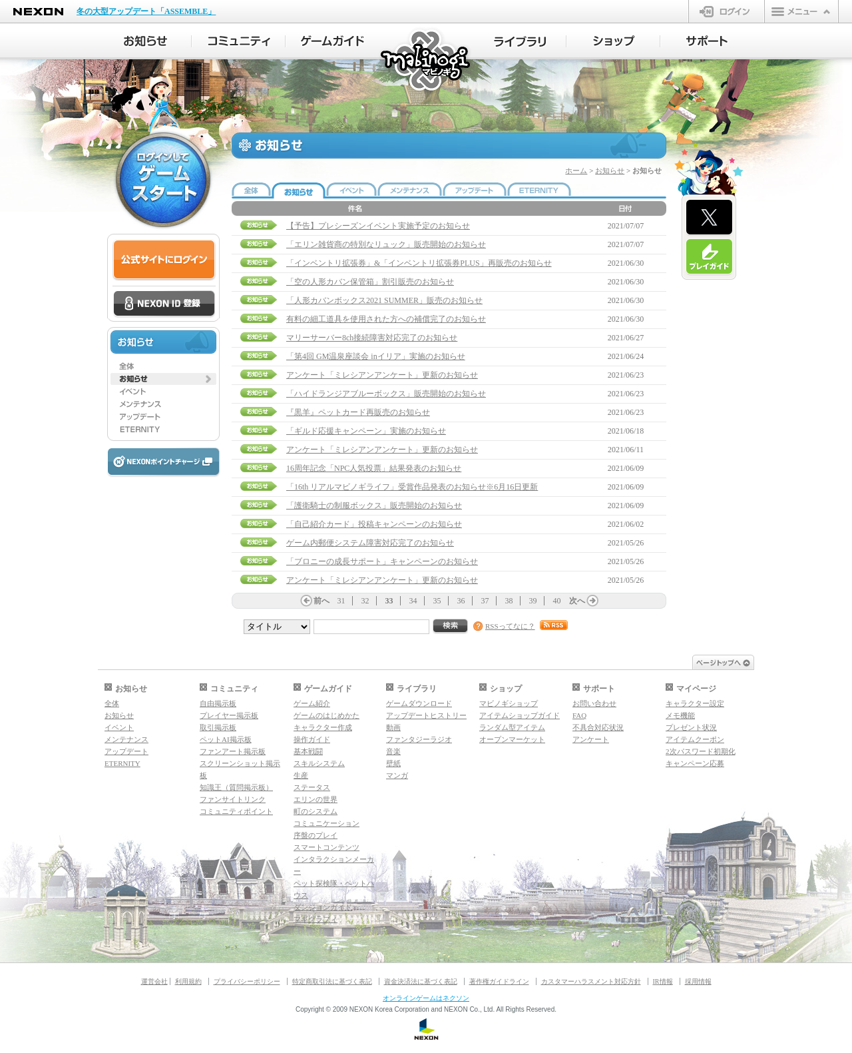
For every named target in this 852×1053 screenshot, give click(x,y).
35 (437, 600)
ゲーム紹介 (312, 703)
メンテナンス (126, 739)
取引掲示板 (218, 727)
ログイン (726, 11)
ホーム (576, 171)
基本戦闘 (308, 751)
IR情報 (663, 981)
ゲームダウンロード (419, 703)
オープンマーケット (512, 739)
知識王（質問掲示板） (236, 787)
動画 (393, 727)
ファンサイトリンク (233, 799)
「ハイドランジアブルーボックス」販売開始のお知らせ (386, 393)
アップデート (126, 751)
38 (509, 600)
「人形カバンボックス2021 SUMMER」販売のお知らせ (384, 300)
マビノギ (426, 61)
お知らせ (609, 171)
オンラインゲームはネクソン (426, 998)
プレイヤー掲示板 (229, 715)
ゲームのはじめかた (326, 715)
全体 (112, 703)
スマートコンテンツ (326, 847)
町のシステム (315, 811)
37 (485, 600)
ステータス (312, 787)
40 (557, 600)
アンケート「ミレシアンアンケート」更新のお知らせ (382, 375)
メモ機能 (680, 715)
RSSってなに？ (510, 626)
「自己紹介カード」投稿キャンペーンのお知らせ (374, 524)
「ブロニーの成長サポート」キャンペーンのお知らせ (382, 561)
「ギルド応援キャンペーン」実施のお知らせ (366, 431)
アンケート (590, 739)
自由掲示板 (218, 703)
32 (365, 600)
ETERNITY (122, 763)
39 (533, 600)
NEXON (38, 11)
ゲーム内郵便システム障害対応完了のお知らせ (370, 542)
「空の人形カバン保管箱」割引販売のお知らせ (370, 281)
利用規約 (188, 981)
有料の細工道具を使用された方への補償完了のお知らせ (386, 319)
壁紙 (393, 763)
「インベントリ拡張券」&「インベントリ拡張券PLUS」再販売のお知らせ (419, 263)
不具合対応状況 (598, 727)
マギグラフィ (315, 919)
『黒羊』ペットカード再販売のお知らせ (358, 412)
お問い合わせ (594, 703)
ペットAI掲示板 (226, 739)
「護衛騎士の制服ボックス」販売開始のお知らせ (374, 505)
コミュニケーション (326, 823)
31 (341, 600)
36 (461, 600)
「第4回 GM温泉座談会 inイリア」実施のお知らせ (375, 356)
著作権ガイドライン (499, 981)
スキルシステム (319, 763)
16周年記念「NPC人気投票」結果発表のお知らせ (373, 468)
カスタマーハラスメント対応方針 (591, 981)
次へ (577, 600)
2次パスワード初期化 (701, 751)
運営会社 (154, 981)
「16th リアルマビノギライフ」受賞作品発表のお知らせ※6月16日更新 (412, 487)
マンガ (397, 775)
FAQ (579, 715)
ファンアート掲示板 (233, 751)
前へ (321, 600)
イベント (119, 727)
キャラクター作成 (323, 727)
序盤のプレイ (315, 835)
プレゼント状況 (691, 727)
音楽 (393, 751)
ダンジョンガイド (323, 907)
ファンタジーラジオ (419, 739)
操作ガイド (312, 739)
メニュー (801, 11)
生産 (301, 775)
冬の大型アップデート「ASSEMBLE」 (146, 11)
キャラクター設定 (695, 703)
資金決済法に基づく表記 (420, 981)
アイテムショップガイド (519, 715)
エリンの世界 (315, 799)
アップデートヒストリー (426, 715)
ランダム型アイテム (512, 727)
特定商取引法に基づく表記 (332, 981)
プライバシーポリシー (247, 981)
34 (413, 600)
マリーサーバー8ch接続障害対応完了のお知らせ (371, 337)
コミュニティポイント (236, 811)
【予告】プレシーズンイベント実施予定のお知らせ (378, 225)
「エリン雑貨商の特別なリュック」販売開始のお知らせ (386, 244)
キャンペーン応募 (695, 763)
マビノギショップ (508, 703)
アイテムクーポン (695, 739)
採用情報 (698, 981)
